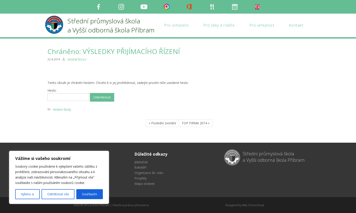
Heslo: (68, 94)
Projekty (140, 178)
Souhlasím (89, 194)
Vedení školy (62, 109)
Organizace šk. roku (148, 173)
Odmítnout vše (58, 194)
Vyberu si (27, 194)
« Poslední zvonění (162, 123)
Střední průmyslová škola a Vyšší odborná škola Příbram (274, 157)
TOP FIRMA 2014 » (196, 123)
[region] (59, 177)
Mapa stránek (144, 183)
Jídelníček (141, 162)
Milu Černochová (253, 205)
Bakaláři (140, 167)
